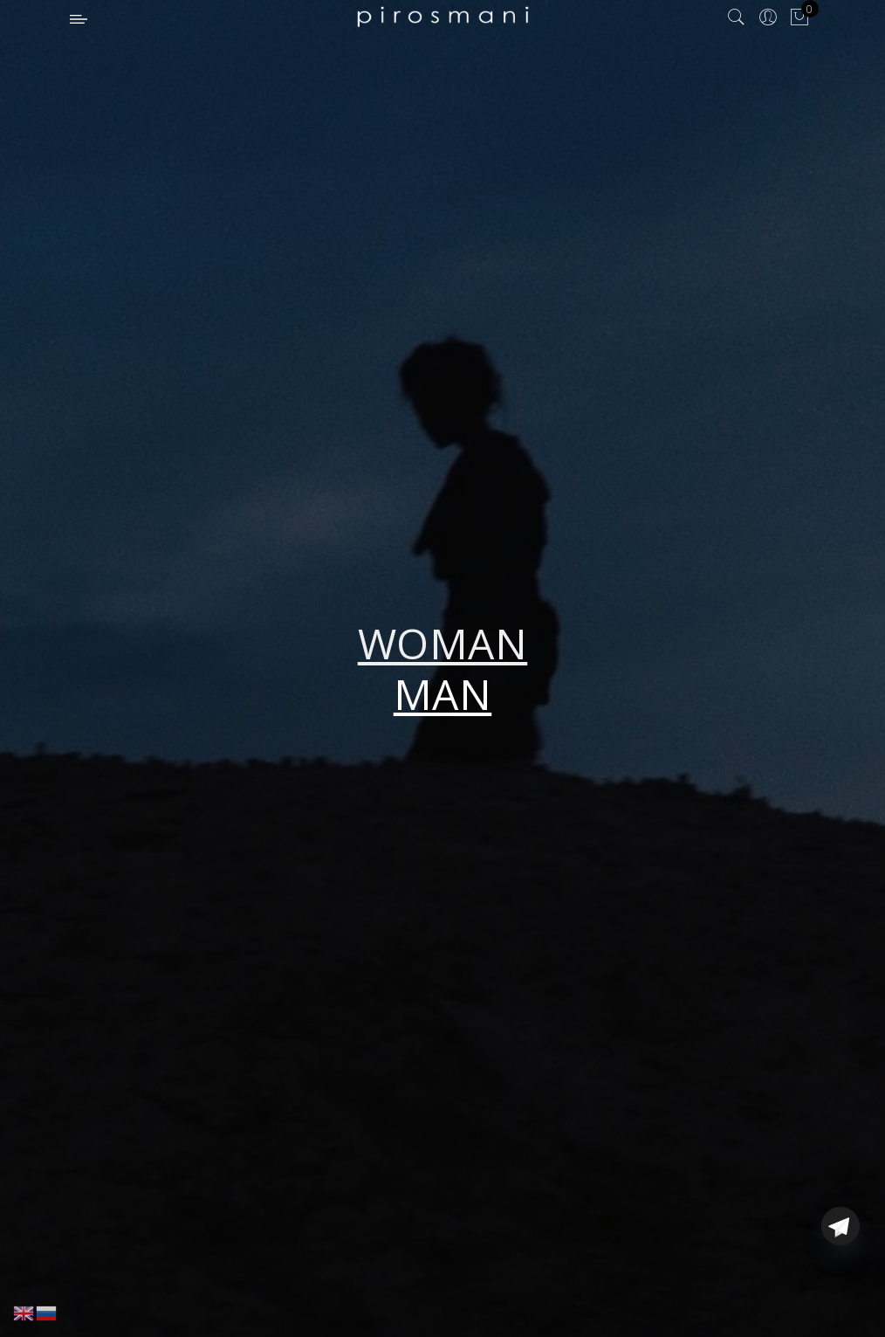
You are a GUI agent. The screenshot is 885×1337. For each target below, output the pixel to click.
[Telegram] (840, 1296)
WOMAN (443, 643)
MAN (443, 693)
